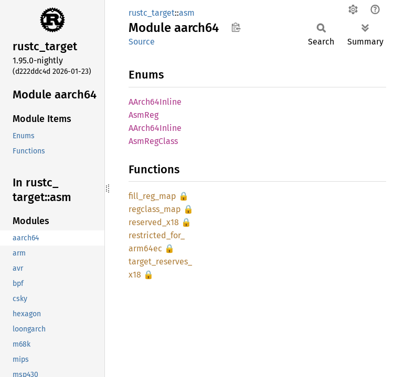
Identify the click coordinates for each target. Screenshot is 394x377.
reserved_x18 (154, 222)
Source (142, 42)
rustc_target (152, 13)
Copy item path (235, 27)
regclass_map (155, 209)
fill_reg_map (152, 196)
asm (187, 13)
